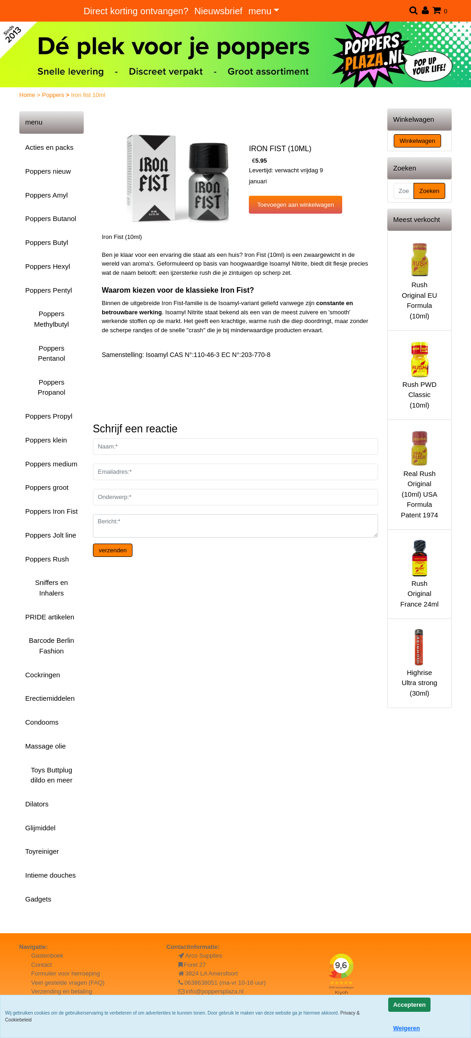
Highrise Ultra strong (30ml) (419, 662)
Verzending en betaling (61, 991)
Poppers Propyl (49, 416)
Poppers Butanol (50, 218)
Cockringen (42, 675)
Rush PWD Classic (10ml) (419, 374)
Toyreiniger (42, 851)
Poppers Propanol (51, 387)
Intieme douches (50, 875)
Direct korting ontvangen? (136, 11)
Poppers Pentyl (48, 290)
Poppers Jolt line (50, 535)
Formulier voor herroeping (65, 973)
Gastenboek (47, 955)
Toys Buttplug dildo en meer (52, 775)
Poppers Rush (47, 559)
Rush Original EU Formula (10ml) (419, 280)
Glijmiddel (40, 828)
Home (28, 94)
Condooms (42, 722)
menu (259, 11)
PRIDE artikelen (50, 617)
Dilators (37, 804)
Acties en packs (49, 147)
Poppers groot (47, 487)
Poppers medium (51, 464)
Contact (41, 964)
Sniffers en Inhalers (51, 588)
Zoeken (429, 190)
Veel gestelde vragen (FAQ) (68, 982)
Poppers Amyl (46, 195)
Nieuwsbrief (218, 11)
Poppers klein (46, 440)
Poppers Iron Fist (51, 511)
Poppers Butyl (46, 242)
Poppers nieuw (48, 171)
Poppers (54, 94)
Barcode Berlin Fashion (51, 645)
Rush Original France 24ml (419, 573)
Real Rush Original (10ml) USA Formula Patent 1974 (419, 473)
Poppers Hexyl (47, 266)
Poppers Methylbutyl (51, 319)
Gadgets (38, 899)
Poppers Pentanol (51, 353)
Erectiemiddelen (50, 698)
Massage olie (45, 746)
